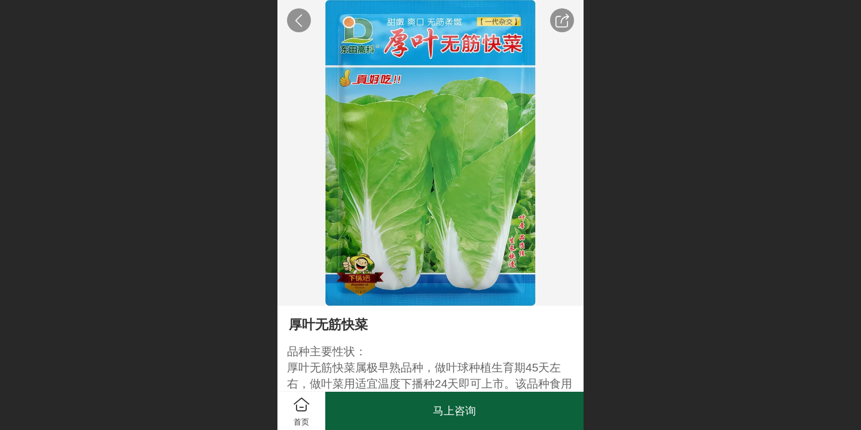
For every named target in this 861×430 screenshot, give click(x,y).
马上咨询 (454, 411)
